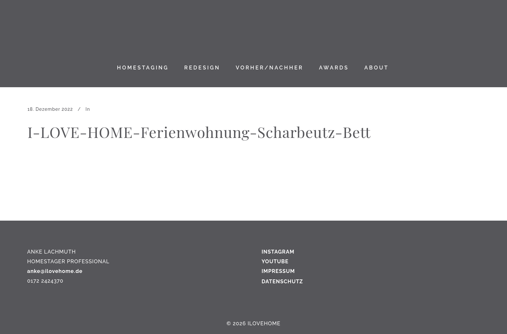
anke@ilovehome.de (54, 271)
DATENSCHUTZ (282, 281)
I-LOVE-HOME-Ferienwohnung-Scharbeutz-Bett (199, 132)
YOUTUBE (275, 261)
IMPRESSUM (278, 271)
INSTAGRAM (278, 252)
